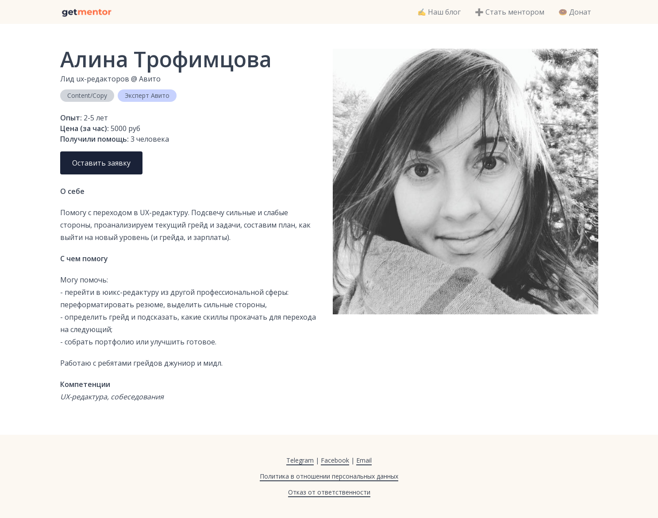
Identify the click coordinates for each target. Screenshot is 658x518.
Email (364, 460)
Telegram (300, 460)
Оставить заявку (101, 163)
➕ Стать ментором (509, 12)
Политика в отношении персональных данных (329, 476)
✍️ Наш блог (439, 12)
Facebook (335, 460)
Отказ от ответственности (329, 492)
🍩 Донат (574, 12)
